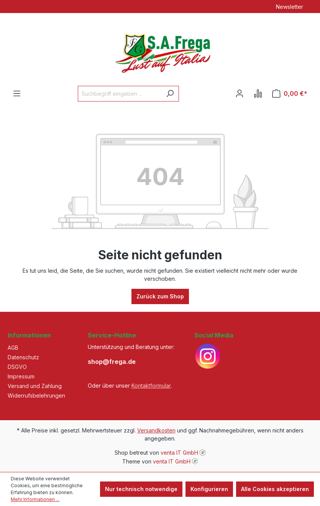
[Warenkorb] (289, 93)
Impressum (21, 376)
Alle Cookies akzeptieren (275, 489)
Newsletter (289, 6)
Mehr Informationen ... (35, 499)
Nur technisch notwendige (141, 489)
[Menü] (17, 93)
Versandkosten (156, 430)
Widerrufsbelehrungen (36, 395)
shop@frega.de (112, 361)
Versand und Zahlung (35, 386)
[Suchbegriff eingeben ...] (119, 94)
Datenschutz (23, 357)
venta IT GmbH (179, 452)
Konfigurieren (209, 489)
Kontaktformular (151, 385)
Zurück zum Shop (160, 296)
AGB (13, 347)
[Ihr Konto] (239, 93)
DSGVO (17, 367)
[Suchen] (170, 94)
